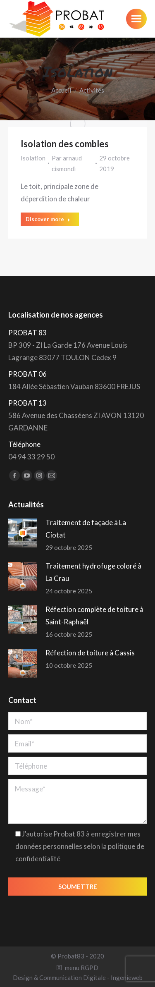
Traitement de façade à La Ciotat (85, 528)
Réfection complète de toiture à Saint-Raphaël (94, 615)
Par (67, 163)
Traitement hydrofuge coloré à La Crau (93, 572)
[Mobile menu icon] (136, 19)
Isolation (33, 158)
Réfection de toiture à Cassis (90, 652)
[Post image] (22, 533)
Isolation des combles (65, 143)
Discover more (48, 219)
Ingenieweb (127, 977)
